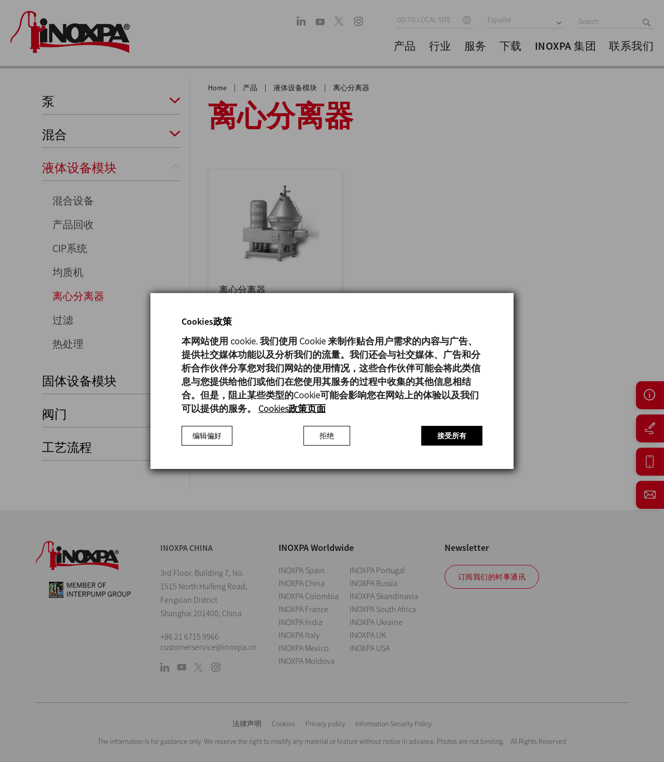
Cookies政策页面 (292, 408)
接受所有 (451, 435)
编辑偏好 (207, 435)
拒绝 (327, 435)
